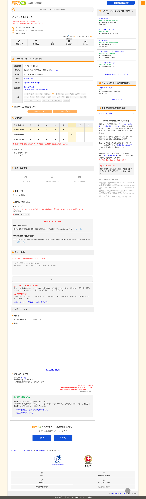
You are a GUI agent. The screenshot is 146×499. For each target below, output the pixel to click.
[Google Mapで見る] (52, 370)
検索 (63, 9)
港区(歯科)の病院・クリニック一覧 (116, 74)
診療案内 (36, 44)
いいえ (63, 438)
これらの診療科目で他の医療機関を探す (36, 89)
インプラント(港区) (106, 113)
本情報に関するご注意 (22, 214)
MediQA (42, 482)
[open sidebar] (143, 3)
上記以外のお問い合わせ (24, 413)
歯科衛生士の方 (39, 111)
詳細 (90, 497)
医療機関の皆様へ (122, 3)
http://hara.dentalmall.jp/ (32, 82)
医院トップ (19, 44)
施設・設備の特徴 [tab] (79, 181)
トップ (42, 475)
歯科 (25, 87)
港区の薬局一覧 (116, 99)
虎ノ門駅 (23, 378)
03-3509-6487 (28, 78)
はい (42, 438)
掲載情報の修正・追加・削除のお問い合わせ (32, 410)
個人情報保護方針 (104, 487)
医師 (52, 44)
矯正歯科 (31, 87)
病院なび (18, 3)
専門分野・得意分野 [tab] (52, 181)
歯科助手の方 (65, 111)
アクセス (85, 44)
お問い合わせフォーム (110, 155)
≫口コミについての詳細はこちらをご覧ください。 (32, 302)
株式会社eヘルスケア (113, 126)
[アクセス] (54, 70)
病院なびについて (104, 482)
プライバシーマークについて (57, 464)
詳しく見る (17, 211)
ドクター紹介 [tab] (25, 181)
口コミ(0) (69, 44)
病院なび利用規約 (42, 487)
